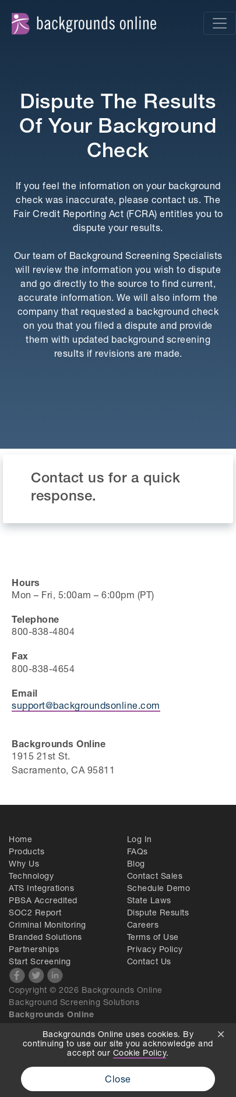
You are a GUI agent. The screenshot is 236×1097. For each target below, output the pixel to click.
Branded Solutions (45, 937)
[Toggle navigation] (219, 23)
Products (26, 851)
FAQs (137, 851)
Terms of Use (153, 937)
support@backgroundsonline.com (86, 705)
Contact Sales (155, 876)
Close (118, 1078)
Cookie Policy (140, 1052)
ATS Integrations (41, 888)
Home (20, 839)
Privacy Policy (155, 949)
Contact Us (149, 961)
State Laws (149, 900)
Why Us (24, 863)
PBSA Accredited (43, 900)
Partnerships (34, 949)
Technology (31, 876)
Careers (143, 924)
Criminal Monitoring (47, 924)
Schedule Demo (159, 888)
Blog (136, 863)
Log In (139, 839)
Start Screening (40, 961)
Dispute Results (158, 912)
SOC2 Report (35, 912)
